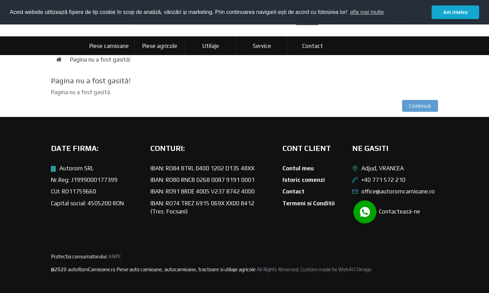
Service (262, 45)
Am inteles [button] (455, 12)
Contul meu (298, 168)
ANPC (114, 256)
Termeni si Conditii (309, 203)
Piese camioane (109, 45)
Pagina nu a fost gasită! (100, 59)
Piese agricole (159, 45)
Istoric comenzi (304, 179)
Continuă (420, 106)
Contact (312, 45)
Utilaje (210, 45)
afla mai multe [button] (367, 12)
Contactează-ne (386, 212)
